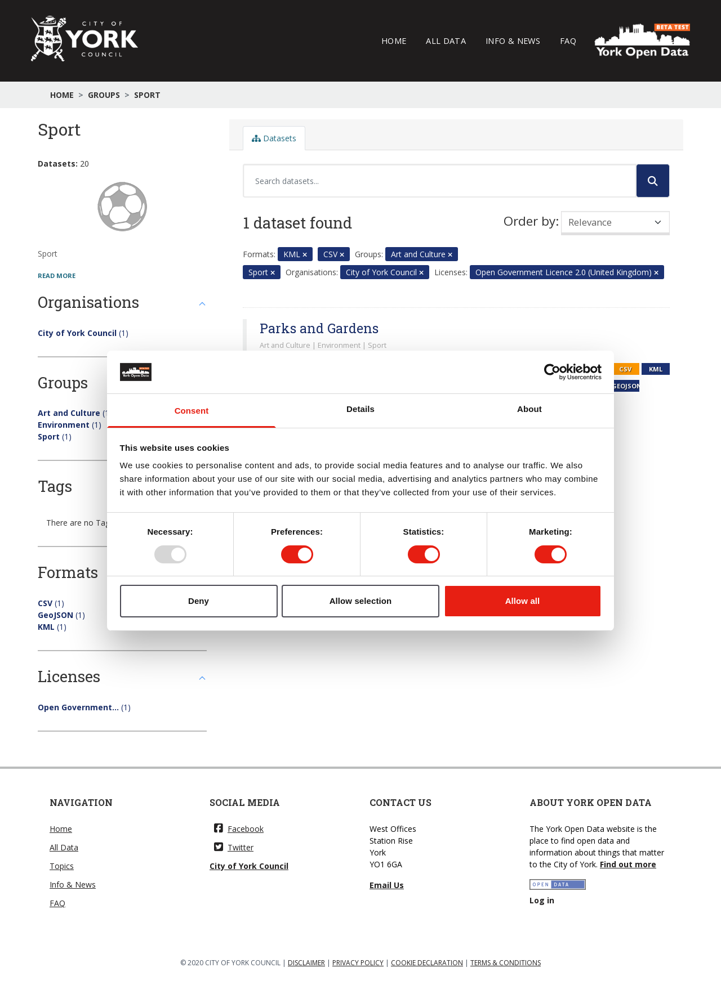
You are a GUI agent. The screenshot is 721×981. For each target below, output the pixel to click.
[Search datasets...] (440, 181)
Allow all (522, 601)
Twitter (233, 847)
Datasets (274, 138)
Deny (198, 601)
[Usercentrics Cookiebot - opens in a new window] (552, 372)
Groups (104, 94)
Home (393, 40)
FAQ (568, 40)
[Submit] (653, 181)
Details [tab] (360, 409)
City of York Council (249, 866)
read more (56, 275)
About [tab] (529, 409)
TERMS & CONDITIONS (505, 962)
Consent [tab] (192, 410)
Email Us (387, 885)
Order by (529, 221)
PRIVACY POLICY (358, 962)
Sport (147, 94)
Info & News (513, 40)
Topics (62, 866)
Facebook (239, 828)
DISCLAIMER (306, 962)
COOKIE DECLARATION (427, 962)
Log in (541, 900)
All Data (446, 40)
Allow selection (361, 601)
